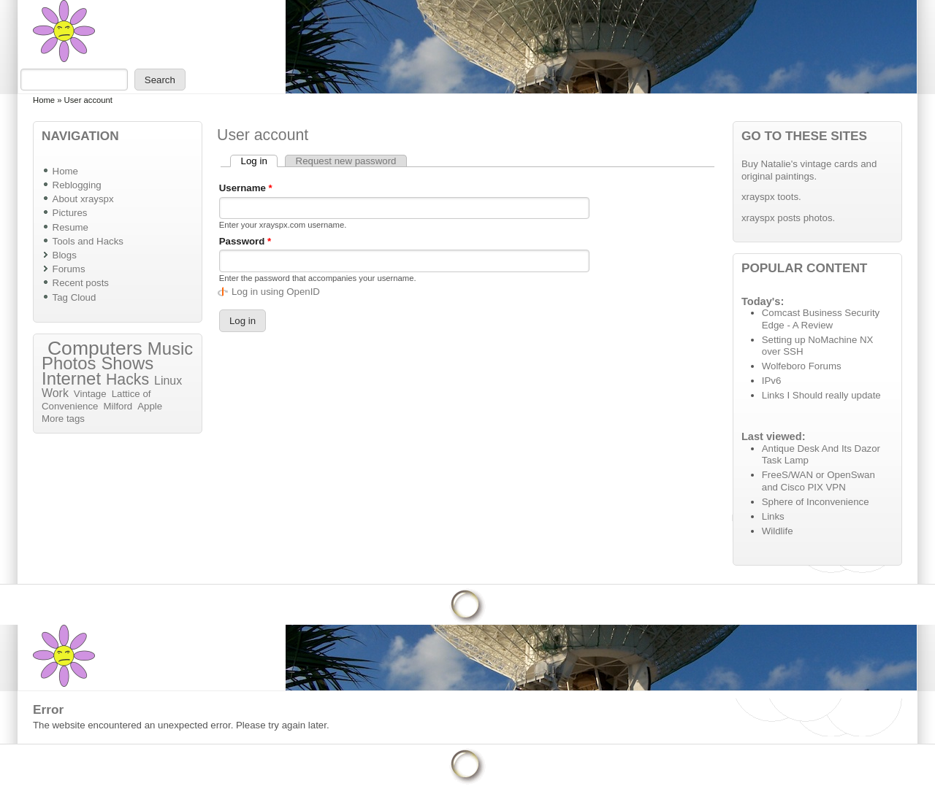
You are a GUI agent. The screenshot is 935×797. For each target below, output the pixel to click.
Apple (149, 406)
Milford (117, 406)
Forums (69, 268)
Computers (94, 348)
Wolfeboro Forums (802, 366)
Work (55, 393)
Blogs (65, 255)
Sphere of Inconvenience (815, 501)
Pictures (70, 212)
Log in (259, 160)
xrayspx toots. (771, 196)
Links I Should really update (821, 395)
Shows (127, 363)
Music (170, 348)
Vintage (90, 393)
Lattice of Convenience (96, 400)
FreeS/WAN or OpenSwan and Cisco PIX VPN (818, 481)
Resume (70, 227)
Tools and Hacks (88, 241)
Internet (71, 378)
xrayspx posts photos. (788, 217)
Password (245, 241)
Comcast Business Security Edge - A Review (820, 319)
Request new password (346, 160)
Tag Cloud (74, 297)
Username (245, 187)
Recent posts (81, 282)
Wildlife (777, 530)
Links (773, 516)
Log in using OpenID (276, 291)
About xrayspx (83, 198)
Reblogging (77, 185)
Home (44, 100)
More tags (63, 418)
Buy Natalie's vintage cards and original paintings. (809, 170)
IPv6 (772, 380)
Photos (69, 363)
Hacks (127, 379)
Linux (168, 380)
